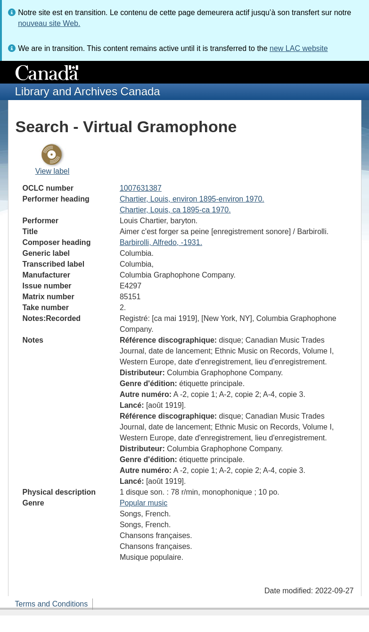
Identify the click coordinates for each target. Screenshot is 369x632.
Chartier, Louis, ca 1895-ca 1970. (175, 210)
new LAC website (299, 48)
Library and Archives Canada (87, 91)
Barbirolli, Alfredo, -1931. (161, 242)
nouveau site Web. (49, 23)
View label (52, 171)
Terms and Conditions (51, 604)
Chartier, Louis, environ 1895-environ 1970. (192, 199)
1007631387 (141, 188)
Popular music (143, 503)
